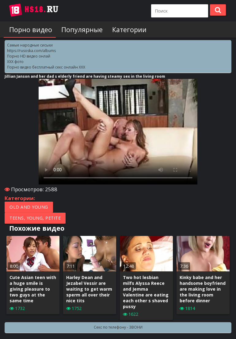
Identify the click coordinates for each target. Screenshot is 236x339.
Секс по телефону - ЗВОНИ (118, 327)
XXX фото (15, 61)
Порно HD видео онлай (28, 56)
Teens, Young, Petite (35, 218)
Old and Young (29, 207)
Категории (123, 29)
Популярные (78, 29)
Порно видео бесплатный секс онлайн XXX (46, 67)
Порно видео (28, 29)
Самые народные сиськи (30, 45)
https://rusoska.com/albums (31, 50)
